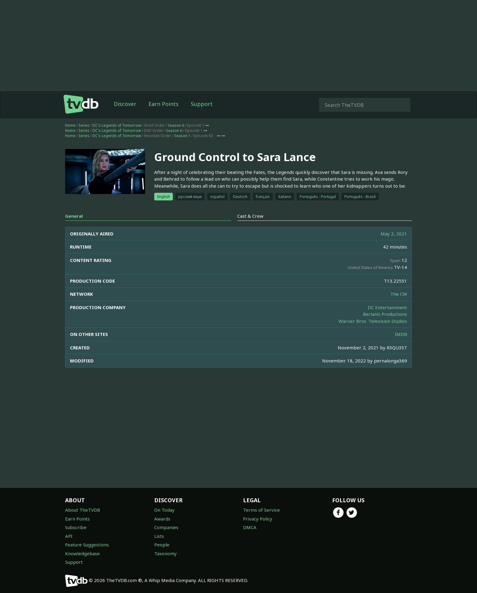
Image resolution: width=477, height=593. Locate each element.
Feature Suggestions (87, 545)
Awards (162, 519)
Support (202, 104)
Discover (125, 104)
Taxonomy (165, 553)
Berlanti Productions (385, 314)
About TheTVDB (82, 510)
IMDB (401, 334)
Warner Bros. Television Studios (373, 321)
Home (70, 125)
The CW (398, 294)
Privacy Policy (257, 519)
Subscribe (75, 527)
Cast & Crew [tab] (250, 216)
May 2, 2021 (394, 234)
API (68, 536)
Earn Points (163, 104)
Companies (166, 527)
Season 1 (182, 135)
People (161, 545)
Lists (159, 536)
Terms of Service (261, 510)
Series (83, 125)
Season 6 (176, 125)
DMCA (249, 527)
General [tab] (74, 216)
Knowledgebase (82, 553)
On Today (164, 510)
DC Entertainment (387, 307)
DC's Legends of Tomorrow (116, 125)
